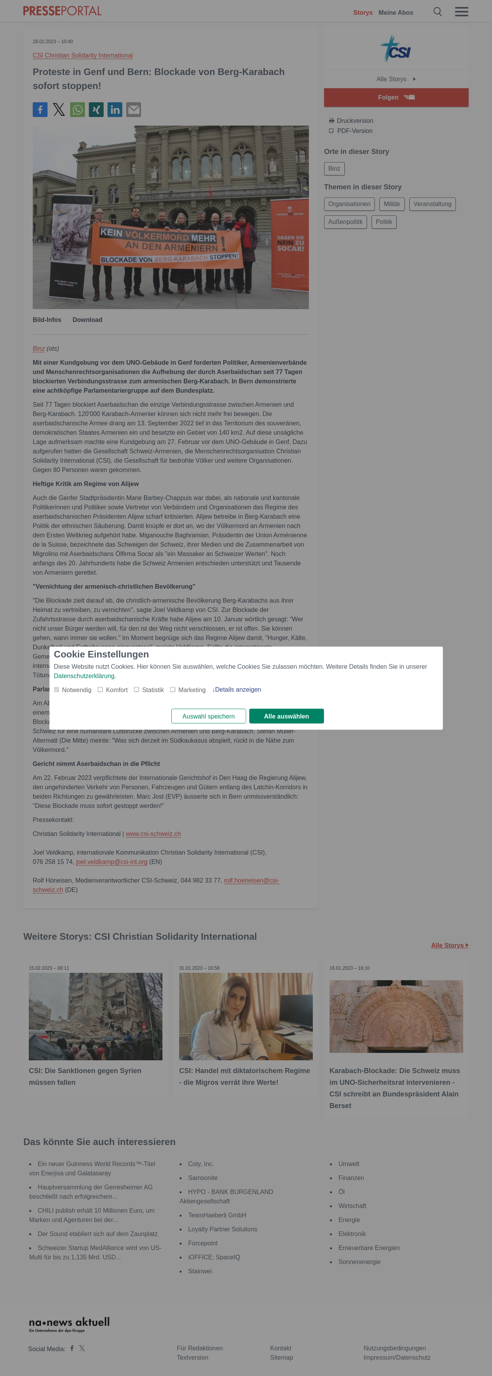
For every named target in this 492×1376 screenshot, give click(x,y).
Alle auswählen (286, 716)
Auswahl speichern (208, 716)
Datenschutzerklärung (84, 675)
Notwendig (77, 689)
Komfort (117, 689)
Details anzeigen (238, 689)
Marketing (192, 689)
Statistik (153, 689)
